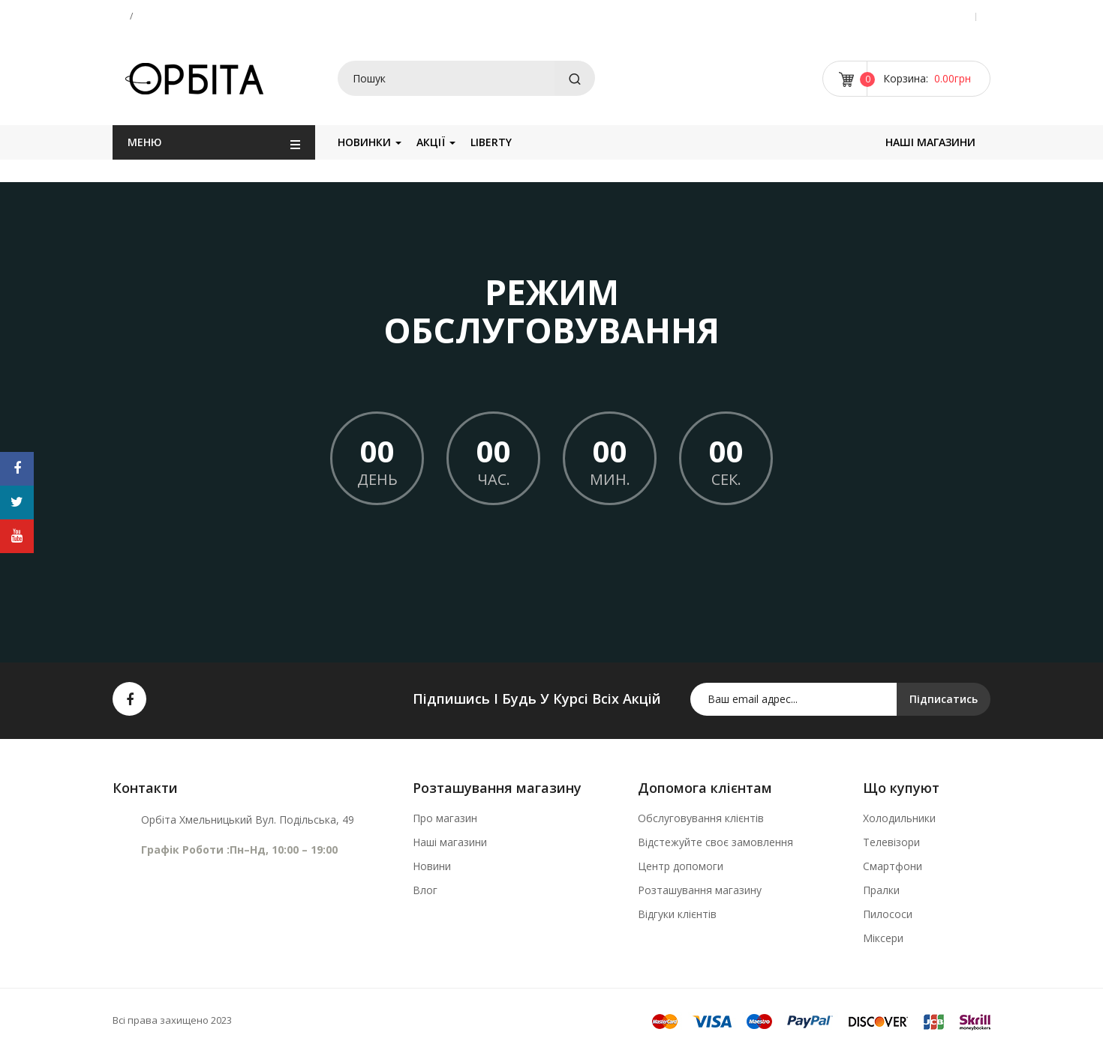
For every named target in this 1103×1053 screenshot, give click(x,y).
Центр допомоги (680, 866)
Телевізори (891, 842)
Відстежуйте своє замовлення (715, 842)
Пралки (881, 890)
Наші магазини (450, 842)
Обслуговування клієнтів (701, 818)
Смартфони (892, 866)
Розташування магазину (700, 890)
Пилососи (887, 914)
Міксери (883, 938)
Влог (425, 890)
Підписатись (943, 699)
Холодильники (899, 818)
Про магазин (445, 818)
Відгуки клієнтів (677, 914)
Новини (432, 866)
